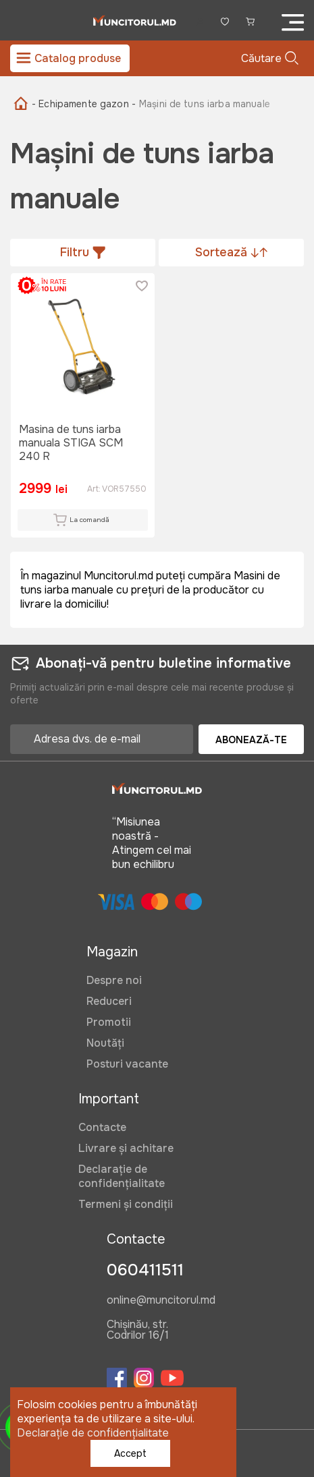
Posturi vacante (127, 1064)
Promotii (108, 1022)
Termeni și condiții (125, 1204)
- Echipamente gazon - (84, 104)
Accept (130, 1453)
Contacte (102, 1127)
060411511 (145, 1270)
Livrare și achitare (126, 1148)
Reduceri (109, 1001)
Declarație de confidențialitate (121, 1176)
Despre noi (114, 980)
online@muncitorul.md (161, 1301)
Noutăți (105, 1043)
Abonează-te (251, 740)
